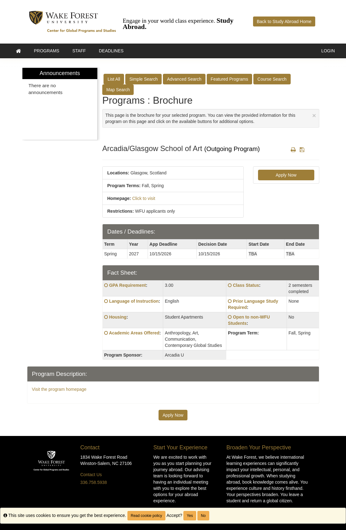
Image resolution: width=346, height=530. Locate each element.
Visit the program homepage (59, 389)
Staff (79, 50)
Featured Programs (229, 79)
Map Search (118, 89)
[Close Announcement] (314, 115)
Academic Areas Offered (134, 332)
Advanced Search (184, 79)
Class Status (246, 285)
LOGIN (328, 50)
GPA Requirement (127, 285)
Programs (46, 50)
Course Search (271, 79)
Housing (118, 317)
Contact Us (91, 474)
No (203, 515)
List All (114, 79)
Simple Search (143, 79)
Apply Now (286, 175)
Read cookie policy (146, 515)
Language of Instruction (134, 301)
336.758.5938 (93, 482)
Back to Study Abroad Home (284, 21)
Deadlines (111, 50)
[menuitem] (60, 104)
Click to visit (143, 198)
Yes (190, 515)
